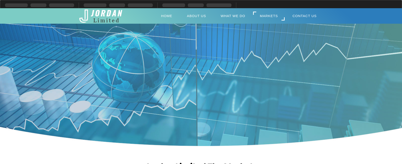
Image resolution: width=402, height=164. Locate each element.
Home (166, 16)
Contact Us (304, 16)
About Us (196, 16)
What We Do (233, 16)
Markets (269, 16)
